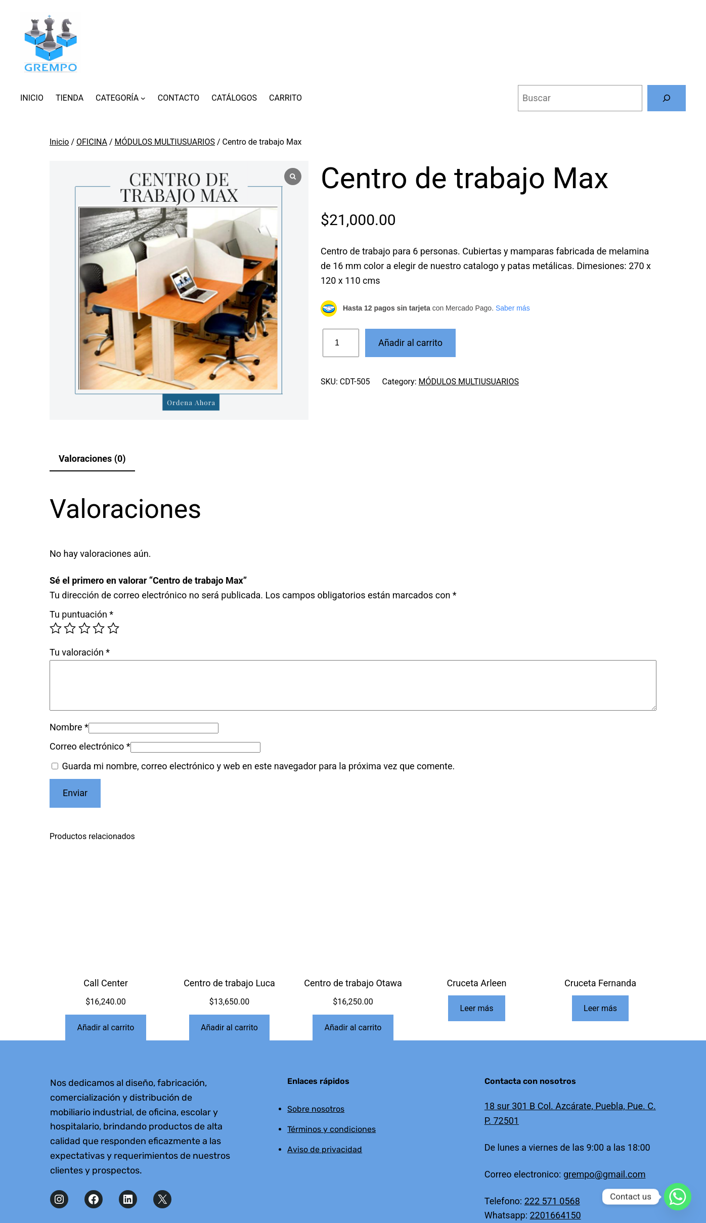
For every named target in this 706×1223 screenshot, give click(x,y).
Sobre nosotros (315, 1109)
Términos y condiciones (331, 1129)
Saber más (513, 308)
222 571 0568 (552, 1201)
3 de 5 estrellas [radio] (84, 628)
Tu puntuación (81, 614)
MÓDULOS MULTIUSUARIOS (165, 142)
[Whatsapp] (677, 1196)
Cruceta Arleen (476, 983)
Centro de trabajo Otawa (353, 983)
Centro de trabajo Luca (229, 983)
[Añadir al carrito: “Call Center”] (105, 1027)
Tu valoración (80, 652)
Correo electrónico (90, 746)
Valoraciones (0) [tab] (92, 458)
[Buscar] (666, 98)
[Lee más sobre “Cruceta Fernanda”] (600, 1008)
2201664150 (555, 1215)
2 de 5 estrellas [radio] (70, 628)
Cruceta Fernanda (600, 983)
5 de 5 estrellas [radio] (113, 628)
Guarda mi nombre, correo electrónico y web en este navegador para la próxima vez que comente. (258, 766)
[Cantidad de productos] (341, 343)
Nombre (69, 727)
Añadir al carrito (410, 342)
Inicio (59, 142)
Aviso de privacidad (324, 1149)
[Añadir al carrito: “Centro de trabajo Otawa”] (353, 1027)
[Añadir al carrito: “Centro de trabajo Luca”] (229, 1027)
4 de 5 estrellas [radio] (99, 628)
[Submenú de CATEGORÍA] (143, 98)
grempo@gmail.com (604, 1174)
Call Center (105, 983)
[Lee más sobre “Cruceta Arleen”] (476, 1008)
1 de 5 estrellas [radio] (56, 628)
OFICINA (91, 142)
